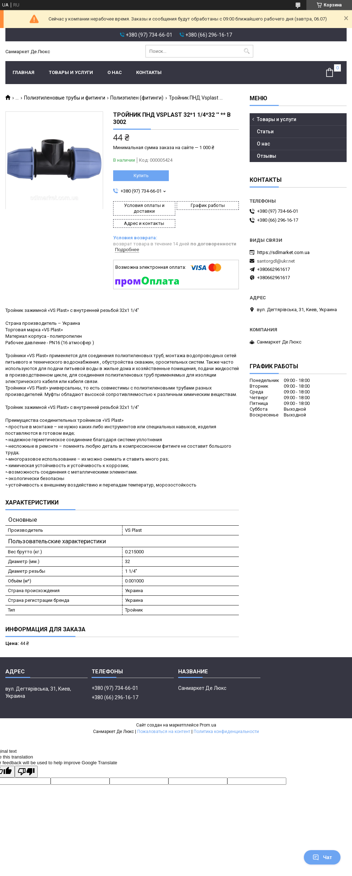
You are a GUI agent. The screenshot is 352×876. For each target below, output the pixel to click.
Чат (322, 857)
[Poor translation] (26, 772)
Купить (141, 175)
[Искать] (247, 51)
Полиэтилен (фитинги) (136, 98)
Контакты (149, 72)
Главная (23, 72)
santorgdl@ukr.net (276, 261)
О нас (114, 72)
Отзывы (266, 156)
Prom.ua (208, 725)
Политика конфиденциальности (226, 731)
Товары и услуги (71, 72)
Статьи (265, 131)
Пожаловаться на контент (163, 731)
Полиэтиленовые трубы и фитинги (64, 98)
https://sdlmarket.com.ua (283, 252)
